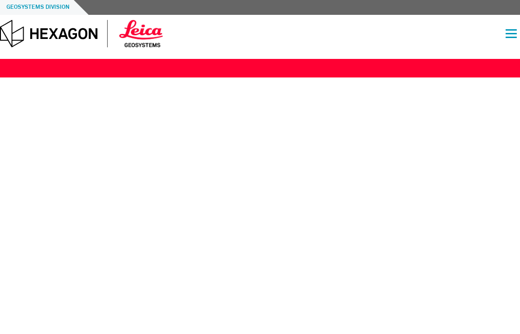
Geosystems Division (38, 7)
